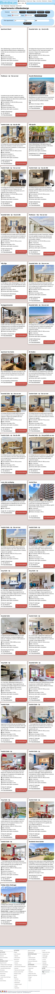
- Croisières (16, 961)
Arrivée (9, 15)
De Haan (32, 862)
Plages (34, 1)
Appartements (14, 12)
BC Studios (32, 352)
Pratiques (50, 1)
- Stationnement (31, 957)
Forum (29, 963)
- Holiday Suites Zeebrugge (6, 964)
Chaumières (40, 12)
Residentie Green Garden (36, 841)
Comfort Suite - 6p (34, 527)
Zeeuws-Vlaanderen (32, 966)
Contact (44, 973)
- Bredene (44, 961)
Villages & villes (17, 973)
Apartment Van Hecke (7, 352)
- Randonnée (17, 982)
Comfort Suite (5, 704)
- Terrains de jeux (18, 964)
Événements (44, 1)
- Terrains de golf (18, 984)
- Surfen (16, 986)
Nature (15, 975)
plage (11, 911)
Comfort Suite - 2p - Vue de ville (38, 168)
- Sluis (29, 970)
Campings (22, 12)
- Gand (29, 979)
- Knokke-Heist (45, 954)
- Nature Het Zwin (32, 973)
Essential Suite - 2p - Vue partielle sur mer (41, 435)
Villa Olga (4, 263)
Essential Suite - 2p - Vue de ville (38, 29)
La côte (43, 950)
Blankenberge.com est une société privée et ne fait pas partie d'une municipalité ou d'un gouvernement (23, 991)
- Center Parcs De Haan (5, 977)
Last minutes (3, 980)
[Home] (19, 1)
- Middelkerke (45, 964)
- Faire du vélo (17, 980)
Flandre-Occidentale (32, 975)
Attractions (16, 959)
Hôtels (47, 12)
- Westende (44, 966)
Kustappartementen (7, 305)
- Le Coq (44, 959)
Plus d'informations (7, 64)
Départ (23, 15)
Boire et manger (31, 950)
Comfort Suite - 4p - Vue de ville (10, 124)
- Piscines (16, 979)
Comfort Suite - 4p (34, 616)
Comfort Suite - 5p (34, 704)
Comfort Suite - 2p (34, 751)
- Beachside (2, 975)
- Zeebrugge (44, 956)
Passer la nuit (29, 1)
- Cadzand (30, 971)
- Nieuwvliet (30, 968)
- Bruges (30, 977)
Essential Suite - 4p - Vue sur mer (11, 393)
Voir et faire (38, 1)
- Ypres (29, 980)
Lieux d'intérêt (17, 954)
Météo (23, 3)
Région (19, 3)
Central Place (33, 482)
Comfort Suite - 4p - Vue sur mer (38, 393)
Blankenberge (23, 1)
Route (29, 955)
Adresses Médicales (32, 961)
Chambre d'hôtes (31, 12)
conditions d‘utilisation (3, 992)
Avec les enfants (3, 957)
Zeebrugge (22, 911)
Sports (15, 977)
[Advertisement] (27, 71)
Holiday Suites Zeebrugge (8, 885)
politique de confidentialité (12, 992)
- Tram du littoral (31, 959)
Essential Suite (5, 616)
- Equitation (16, 988)
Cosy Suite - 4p (5, 571)
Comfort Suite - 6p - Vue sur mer (10, 168)
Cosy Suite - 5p (5, 800)
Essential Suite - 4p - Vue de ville (10, 215)
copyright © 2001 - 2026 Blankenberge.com (24, 992)
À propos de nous (46, 970)
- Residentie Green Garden (6, 966)
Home (1, 950)
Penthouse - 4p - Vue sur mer (9, 76)
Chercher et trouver (41, 15)
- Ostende (44, 963)
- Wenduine (44, 957)
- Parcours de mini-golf (19, 970)
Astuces (2, 955)
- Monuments (17, 957)
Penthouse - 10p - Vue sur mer (38, 215)
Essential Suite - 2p (34, 663)
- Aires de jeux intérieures (19, 966)
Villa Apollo (32, 124)
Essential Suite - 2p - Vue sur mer (39, 305)
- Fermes (16, 963)
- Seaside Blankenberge (5, 968)
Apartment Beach (6, 29)
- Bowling (16, 968)
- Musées (16, 955)
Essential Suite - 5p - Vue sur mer (39, 263)
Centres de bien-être (18, 972)
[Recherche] (25, 3)
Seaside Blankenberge (35, 76)
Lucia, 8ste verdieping (7, 482)
